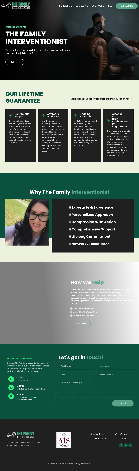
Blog (110, 6)
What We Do (98, 6)
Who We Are (82, 6)
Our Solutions (65, 6)
